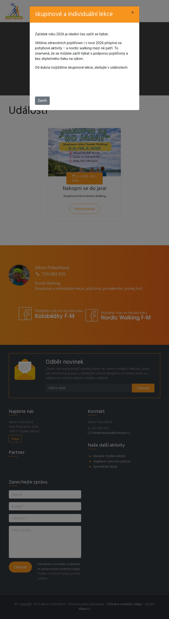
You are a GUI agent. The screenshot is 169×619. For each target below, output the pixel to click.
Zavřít (42, 100)
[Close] (133, 12)
